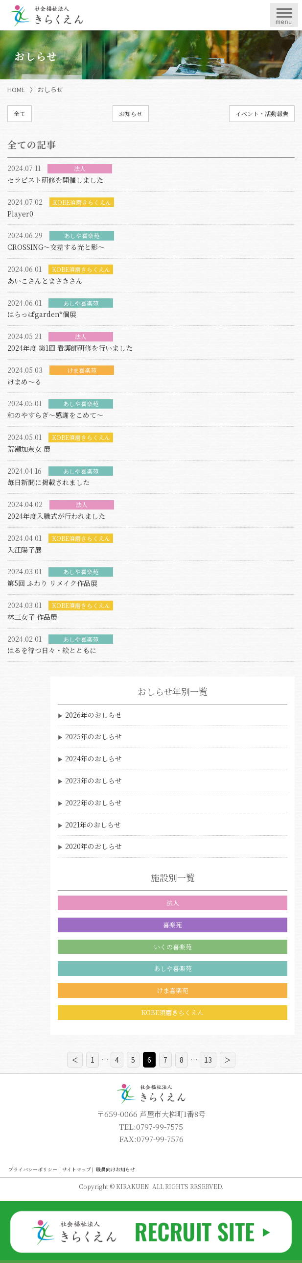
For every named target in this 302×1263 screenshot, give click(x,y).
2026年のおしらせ (93, 715)
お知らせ (130, 113)
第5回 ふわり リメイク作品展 (52, 583)
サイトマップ (76, 1169)
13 (208, 1060)
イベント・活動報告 (261, 113)
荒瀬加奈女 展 (28, 449)
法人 (172, 902)
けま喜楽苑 (172, 990)
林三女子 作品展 (32, 617)
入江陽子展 (24, 550)
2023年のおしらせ (93, 780)
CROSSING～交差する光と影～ (56, 247)
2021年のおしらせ (93, 824)
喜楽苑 (172, 924)
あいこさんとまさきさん (45, 281)
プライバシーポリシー (32, 1169)
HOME (16, 89)
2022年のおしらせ (93, 802)
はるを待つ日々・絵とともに (51, 650)
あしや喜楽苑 (173, 968)
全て (19, 113)
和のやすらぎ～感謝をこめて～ (55, 415)
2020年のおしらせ (93, 846)
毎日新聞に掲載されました (48, 482)
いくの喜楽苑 (173, 946)
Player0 (20, 214)
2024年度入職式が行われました (56, 516)
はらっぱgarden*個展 (41, 314)
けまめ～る (24, 382)
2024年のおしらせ (93, 758)
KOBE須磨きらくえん (172, 1012)
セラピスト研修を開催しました (55, 180)
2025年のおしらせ (93, 736)
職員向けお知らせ (115, 1169)
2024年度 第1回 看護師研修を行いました (70, 348)
